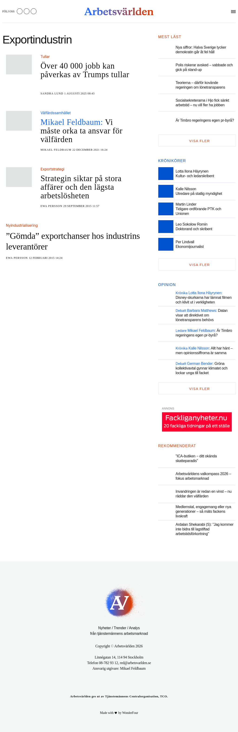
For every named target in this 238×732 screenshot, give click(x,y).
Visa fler (199, 141)
